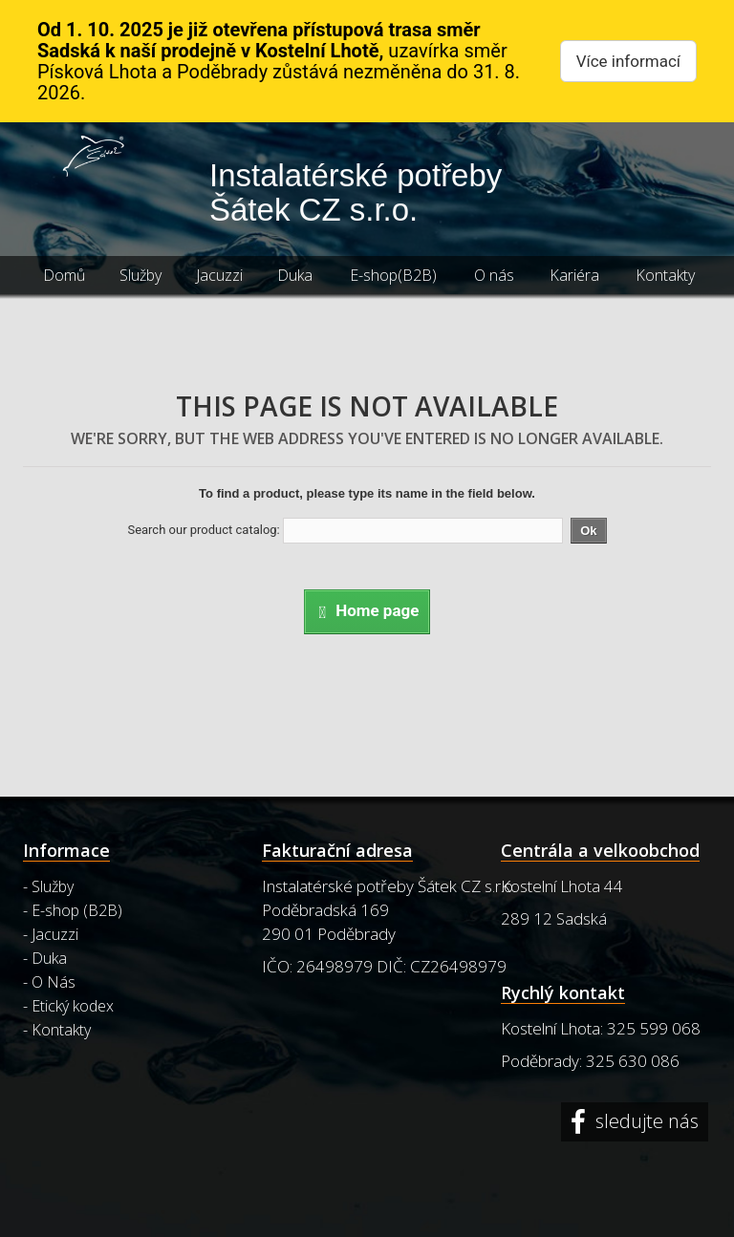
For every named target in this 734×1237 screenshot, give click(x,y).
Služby (140, 275)
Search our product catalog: (203, 530)
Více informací (628, 61)
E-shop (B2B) (77, 910)
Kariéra (574, 275)
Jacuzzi (219, 275)
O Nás (54, 981)
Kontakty (665, 275)
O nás (494, 275)
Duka (295, 275)
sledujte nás (645, 1122)
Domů (64, 275)
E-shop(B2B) (393, 275)
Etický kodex (73, 1005)
